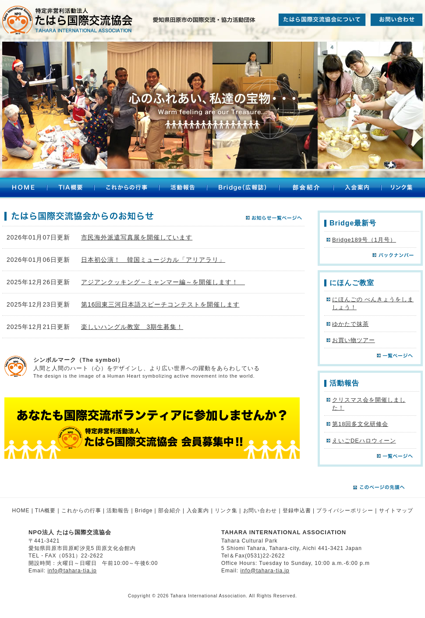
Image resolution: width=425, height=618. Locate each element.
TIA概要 (70, 189)
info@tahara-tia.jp (71, 571)
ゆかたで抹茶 (350, 324)
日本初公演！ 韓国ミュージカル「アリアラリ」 (153, 259)
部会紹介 (306, 189)
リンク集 (403, 189)
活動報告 (183, 189)
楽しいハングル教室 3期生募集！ (132, 326)
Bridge (143, 510)
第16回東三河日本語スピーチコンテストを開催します (160, 304)
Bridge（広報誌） (243, 189)
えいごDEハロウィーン (364, 440)
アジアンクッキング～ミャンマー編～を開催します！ (163, 282)
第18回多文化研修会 (360, 424)
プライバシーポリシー (344, 510)
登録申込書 (297, 510)
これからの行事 (126, 189)
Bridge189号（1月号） (364, 239)
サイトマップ (396, 510)
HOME (23, 189)
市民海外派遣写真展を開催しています (136, 237)
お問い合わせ (260, 510)
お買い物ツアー (353, 340)
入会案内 (357, 189)
